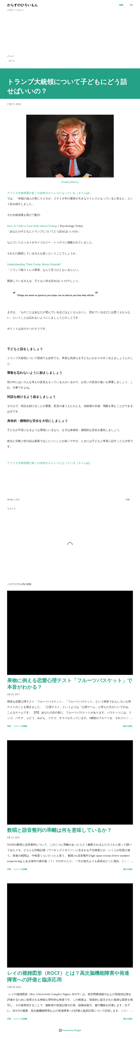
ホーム (11, 60)
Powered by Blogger (70, 1030)
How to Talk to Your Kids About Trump (32, 226)
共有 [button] (128, 499)
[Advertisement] (70, 34)
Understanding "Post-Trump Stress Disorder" (34, 264)
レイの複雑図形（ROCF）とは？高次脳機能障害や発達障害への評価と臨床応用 (68, 976)
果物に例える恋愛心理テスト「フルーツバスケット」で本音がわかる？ (69, 683)
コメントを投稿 (20, 726)
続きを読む (128, 726)
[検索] (121, 5)
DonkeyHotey (70, 182)
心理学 (17, 499)
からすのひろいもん (22, 5)
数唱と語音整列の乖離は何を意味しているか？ (59, 830)
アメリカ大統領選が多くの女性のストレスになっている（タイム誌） (49, 193)
